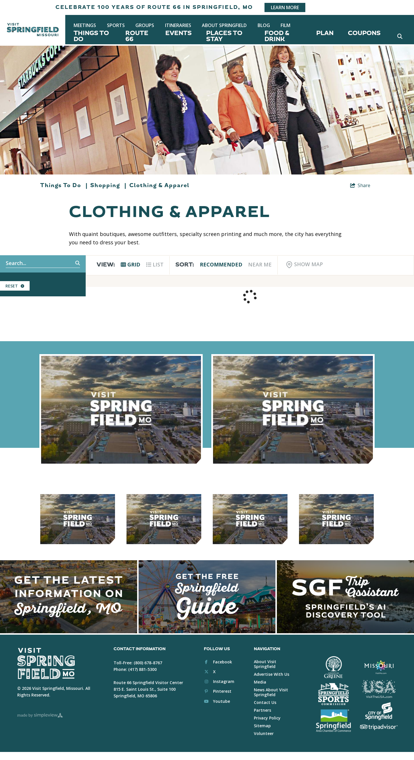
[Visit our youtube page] (217, 701)
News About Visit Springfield (271, 692)
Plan (325, 33)
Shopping (108, 185)
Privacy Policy (267, 718)
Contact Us (265, 702)
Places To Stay (224, 36)
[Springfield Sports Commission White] (333, 694)
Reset (14, 286)
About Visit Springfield (265, 664)
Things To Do (91, 36)
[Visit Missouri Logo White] (379, 667)
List (155, 264)
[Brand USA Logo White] (379, 689)
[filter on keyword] (71, 263)
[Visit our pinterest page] (217, 691)
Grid (130, 264)
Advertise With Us (271, 674)
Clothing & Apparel (159, 185)
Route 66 (136, 36)
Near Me (260, 264)
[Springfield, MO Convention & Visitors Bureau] (33, 29)
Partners (262, 710)
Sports (116, 25)
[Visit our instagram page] (219, 681)
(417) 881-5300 (142, 669)
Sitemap (262, 725)
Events (178, 33)
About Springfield (224, 25)
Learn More (285, 7)
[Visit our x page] (210, 671)
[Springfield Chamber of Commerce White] (333, 720)
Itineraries (178, 25)
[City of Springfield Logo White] (379, 711)
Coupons (364, 33)
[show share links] (360, 185)
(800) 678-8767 (148, 662)
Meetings (85, 25)
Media (260, 682)
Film (285, 25)
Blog (264, 25)
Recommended (221, 264)
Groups (144, 25)
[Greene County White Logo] (333, 667)
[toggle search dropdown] (400, 36)
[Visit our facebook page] (218, 662)
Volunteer (264, 733)
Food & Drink (276, 36)
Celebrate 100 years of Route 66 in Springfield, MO (154, 7)
